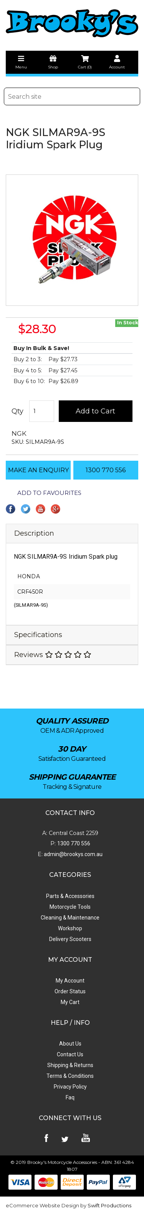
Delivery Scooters (70, 939)
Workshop (70, 928)
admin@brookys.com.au (73, 854)
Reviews (52, 655)
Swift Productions (109, 1205)
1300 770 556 (106, 470)
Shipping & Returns (70, 1065)
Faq (70, 1097)
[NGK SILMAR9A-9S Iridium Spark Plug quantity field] (41, 411)
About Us (70, 1044)
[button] (43, 492)
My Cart (70, 1002)
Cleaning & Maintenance (70, 918)
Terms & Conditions (70, 1076)
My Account (70, 981)
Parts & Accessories (70, 896)
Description (34, 533)
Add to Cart (95, 411)
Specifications (38, 635)
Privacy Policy (70, 1087)
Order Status (70, 991)
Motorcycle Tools (70, 907)
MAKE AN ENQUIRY (38, 470)
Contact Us (70, 1054)
